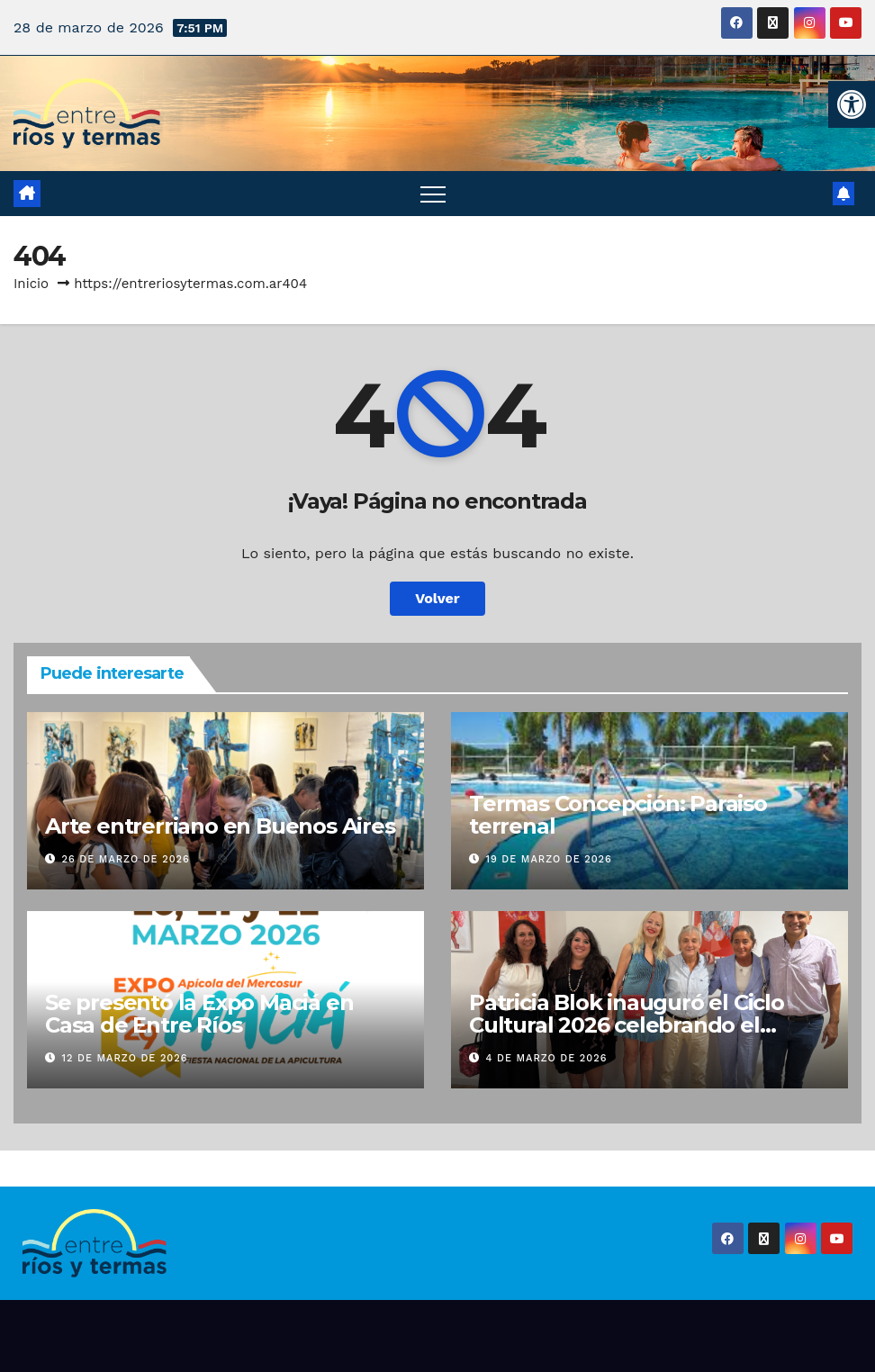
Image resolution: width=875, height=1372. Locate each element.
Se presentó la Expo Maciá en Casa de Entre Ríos (199, 1013)
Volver (437, 598)
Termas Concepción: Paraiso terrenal (618, 814)
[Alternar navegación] (433, 193)
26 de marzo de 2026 (126, 859)
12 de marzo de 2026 (125, 1058)
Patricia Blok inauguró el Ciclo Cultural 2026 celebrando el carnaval (626, 1025)
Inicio (31, 283)
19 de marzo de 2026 (549, 859)
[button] (851, 104)
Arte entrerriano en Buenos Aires (220, 826)
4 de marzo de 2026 (547, 1058)
